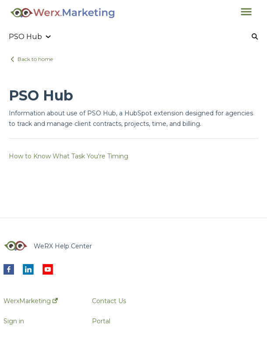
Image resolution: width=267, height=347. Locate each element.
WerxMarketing (31, 300)
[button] (246, 12)
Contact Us (109, 300)
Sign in (14, 321)
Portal (101, 321)
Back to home (35, 59)
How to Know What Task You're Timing (68, 156)
